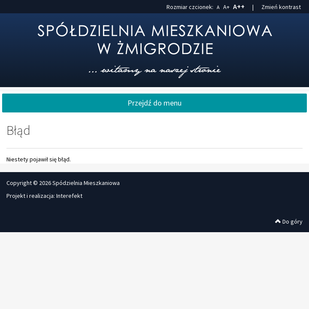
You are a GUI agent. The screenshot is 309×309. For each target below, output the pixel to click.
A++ (239, 6)
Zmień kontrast (281, 7)
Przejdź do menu (154, 103)
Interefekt (69, 196)
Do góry (289, 221)
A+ (226, 7)
